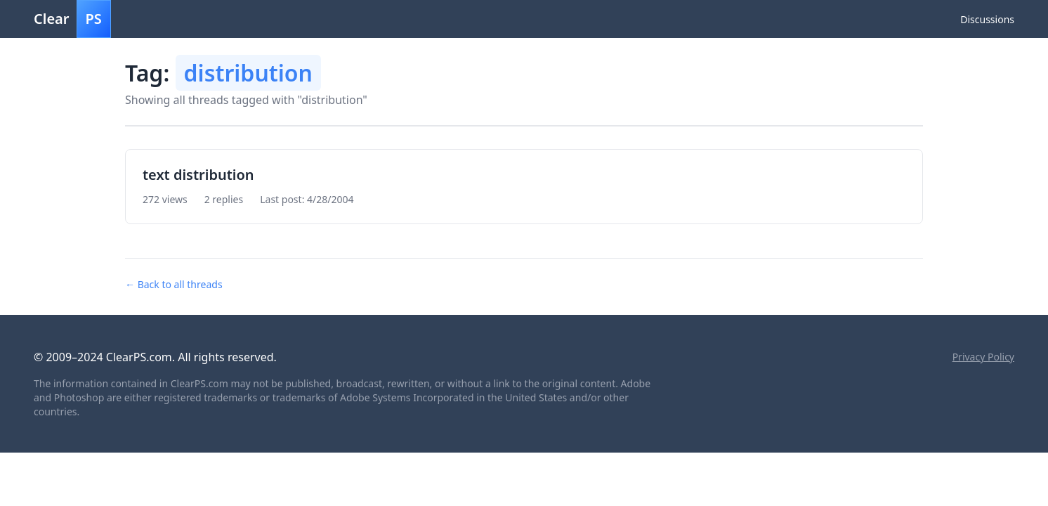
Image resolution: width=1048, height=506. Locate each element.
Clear (72, 19)
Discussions (987, 19)
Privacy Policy (983, 356)
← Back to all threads (174, 284)
